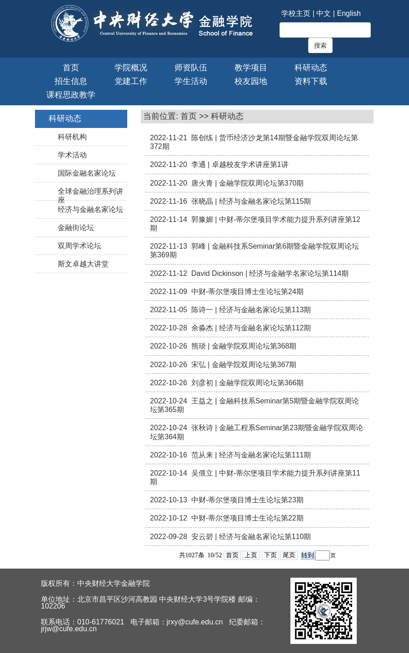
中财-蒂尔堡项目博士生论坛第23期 (247, 500)
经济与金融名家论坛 (90, 209)
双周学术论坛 (79, 246)
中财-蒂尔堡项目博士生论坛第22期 (247, 518)
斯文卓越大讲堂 (83, 264)
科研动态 (310, 67)
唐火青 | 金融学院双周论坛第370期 (247, 183)
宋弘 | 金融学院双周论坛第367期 (244, 364)
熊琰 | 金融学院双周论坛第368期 (244, 346)
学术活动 (72, 155)
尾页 (289, 555)
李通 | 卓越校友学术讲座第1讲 (240, 164)
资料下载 (310, 81)
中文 (323, 13)
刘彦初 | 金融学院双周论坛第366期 (247, 383)
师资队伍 (191, 67)
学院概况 (131, 67)
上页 (250, 555)
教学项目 (250, 67)
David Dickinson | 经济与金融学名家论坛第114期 (270, 273)
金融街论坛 (76, 227)
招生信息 (71, 81)
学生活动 (191, 81)
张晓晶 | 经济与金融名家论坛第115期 (251, 201)
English (348, 13)
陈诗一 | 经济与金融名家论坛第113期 (251, 310)
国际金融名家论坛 (87, 173)
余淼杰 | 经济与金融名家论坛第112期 (251, 328)
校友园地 (250, 81)
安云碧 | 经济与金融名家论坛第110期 (251, 536)
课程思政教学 (70, 94)
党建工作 (131, 81)
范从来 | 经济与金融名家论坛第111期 (251, 455)
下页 (270, 555)
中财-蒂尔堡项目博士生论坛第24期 (247, 291)
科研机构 (72, 137)
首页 (71, 67)
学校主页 (295, 13)
